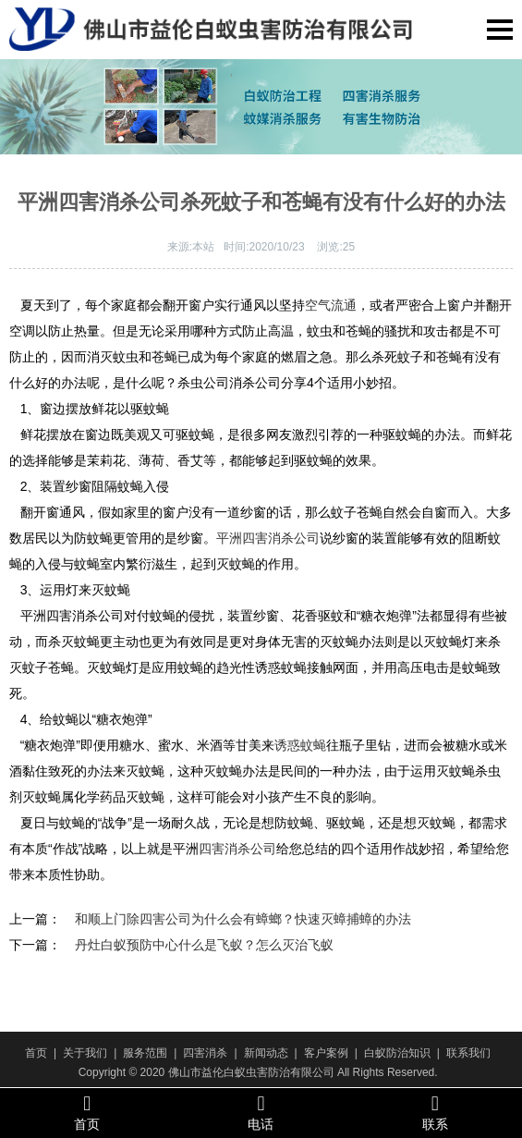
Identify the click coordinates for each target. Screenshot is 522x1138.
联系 (435, 1112)
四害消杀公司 (237, 848)
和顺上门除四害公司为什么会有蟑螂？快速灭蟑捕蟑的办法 (243, 919)
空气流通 (331, 305)
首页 (36, 1052)
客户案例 (326, 1052)
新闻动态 (266, 1052)
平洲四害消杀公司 (268, 538)
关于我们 (85, 1052)
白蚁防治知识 (397, 1052)
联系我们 (468, 1052)
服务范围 (145, 1052)
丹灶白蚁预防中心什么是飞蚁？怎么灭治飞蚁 (204, 944)
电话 (260, 1112)
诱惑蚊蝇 (300, 745)
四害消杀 (205, 1052)
